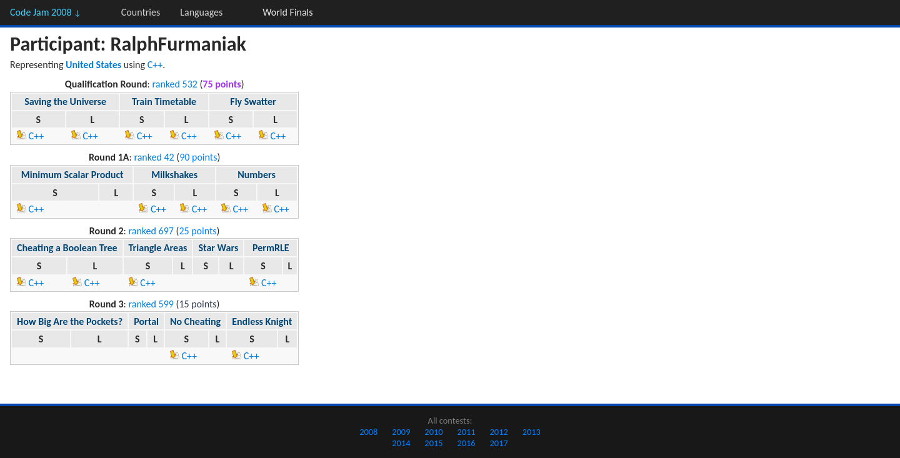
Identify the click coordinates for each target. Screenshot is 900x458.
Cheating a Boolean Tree (67, 248)
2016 (466, 443)
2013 (531, 431)
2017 (499, 443)
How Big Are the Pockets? (69, 321)
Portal (146, 321)
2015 (433, 443)
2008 (368, 431)
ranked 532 (174, 84)
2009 (401, 431)
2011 (466, 431)
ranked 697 (151, 231)
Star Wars (218, 248)
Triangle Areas (158, 248)
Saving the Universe (65, 101)
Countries (140, 12)
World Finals (287, 12)
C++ (155, 65)
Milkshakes (174, 175)
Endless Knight (262, 321)
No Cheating (195, 321)
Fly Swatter (253, 101)
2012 (499, 431)
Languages (201, 12)
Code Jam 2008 (45, 12)
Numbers (257, 175)
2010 (433, 431)
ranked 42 (154, 157)
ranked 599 (151, 304)
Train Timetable (164, 101)
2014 (401, 443)
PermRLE (270, 248)
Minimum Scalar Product (72, 175)
